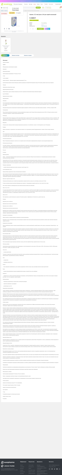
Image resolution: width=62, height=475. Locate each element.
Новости (21, 465)
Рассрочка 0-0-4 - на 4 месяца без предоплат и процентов (31, 1)
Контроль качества (32, 473)
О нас (42, 4)
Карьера (21, 470)
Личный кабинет (58, 4)
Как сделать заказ (32, 470)
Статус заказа (51, 4)
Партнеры (22, 473)
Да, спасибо (12, 12)
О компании (22, 466)
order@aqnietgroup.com (55, 465)
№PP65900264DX (7, 468)
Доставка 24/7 (31, 466)
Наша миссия (22, 471)
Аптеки (38, 4)
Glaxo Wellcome (44, 26)
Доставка (30, 4)
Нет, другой (18, 12)
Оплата (30, 468)
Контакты (26, 4)
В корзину (41, 28)
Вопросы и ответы (32, 471)
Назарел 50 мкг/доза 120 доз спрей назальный (5, 46)
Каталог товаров (5, 7)
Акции (34, 4)
